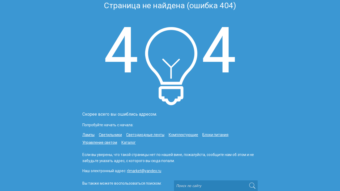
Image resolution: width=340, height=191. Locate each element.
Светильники (110, 135)
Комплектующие (183, 135)
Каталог (128, 142)
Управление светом (99, 142)
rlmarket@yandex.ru (144, 171)
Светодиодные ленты (145, 135)
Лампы (88, 135)
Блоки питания (215, 135)
